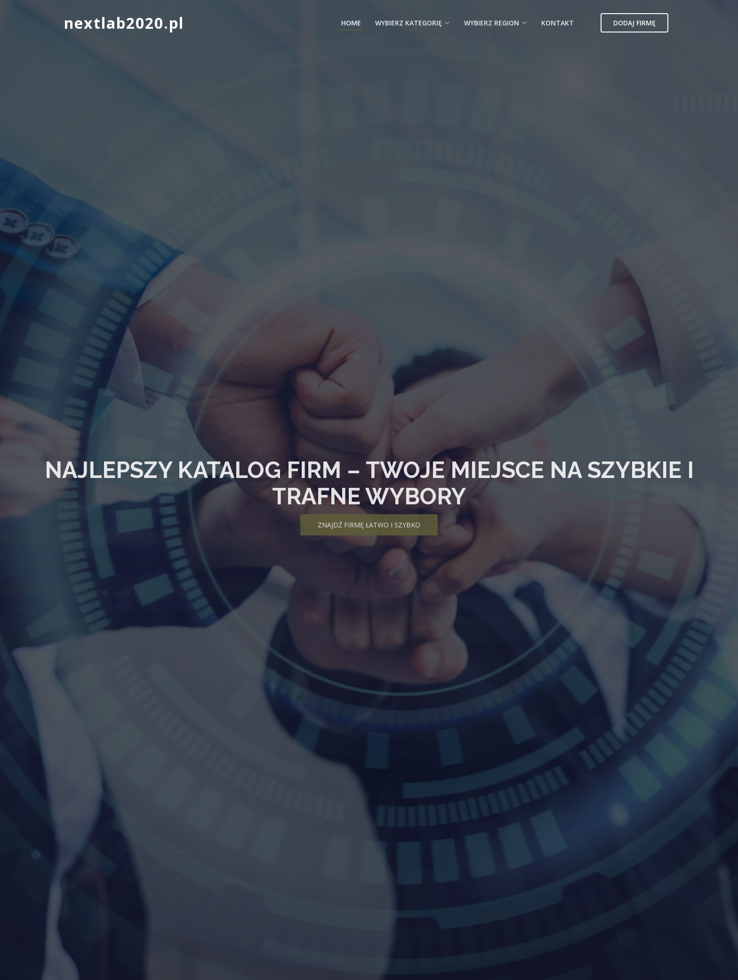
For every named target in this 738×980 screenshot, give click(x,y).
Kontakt (557, 22)
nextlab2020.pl (124, 23)
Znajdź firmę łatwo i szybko (369, 533)
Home (351, 22)
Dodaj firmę (634, 22)
